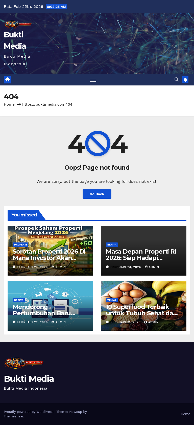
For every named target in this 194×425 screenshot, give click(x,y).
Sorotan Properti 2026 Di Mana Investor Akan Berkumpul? (49, 258)
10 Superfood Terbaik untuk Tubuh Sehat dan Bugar (141, 313)
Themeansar (13, 416)
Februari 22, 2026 (33, 322)
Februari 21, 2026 (126, 322)
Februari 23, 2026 (126, 267)
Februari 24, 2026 (33, 267)
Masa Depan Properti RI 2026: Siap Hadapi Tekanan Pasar (141, 258)
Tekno (111, 300)
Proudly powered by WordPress (29, 412)
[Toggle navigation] (93, 80)
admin (59, 267)
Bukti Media (29, 378)
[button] (177, 79)
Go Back (97, 194)
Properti (20, 244)
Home (9, 104)
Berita (111, 244)
